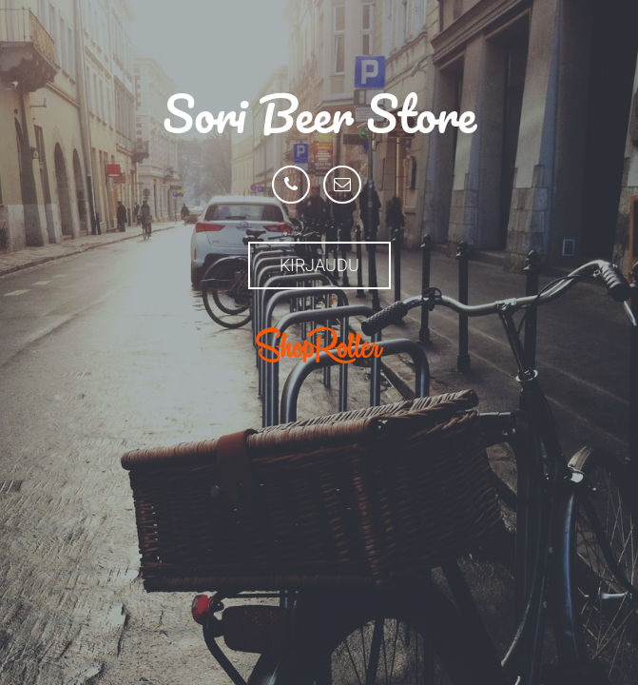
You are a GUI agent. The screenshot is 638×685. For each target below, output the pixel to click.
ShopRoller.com (319, 345)
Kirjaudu (319, 265)
